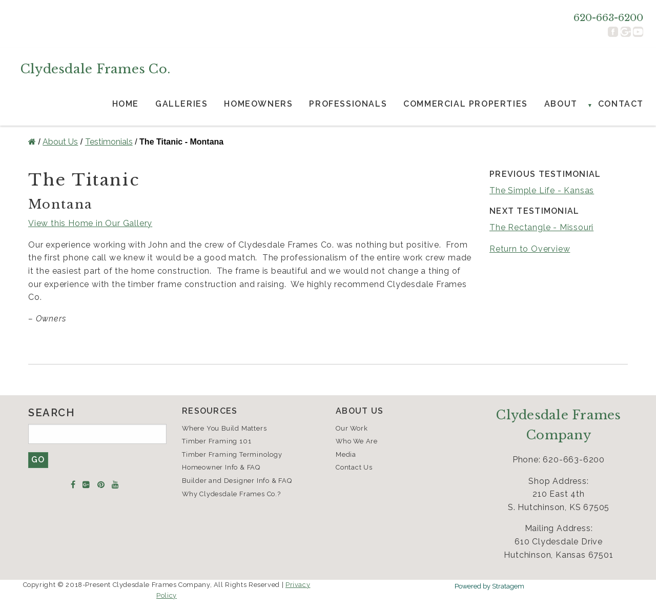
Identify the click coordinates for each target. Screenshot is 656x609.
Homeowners (258, 104)
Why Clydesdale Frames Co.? (231, 494)
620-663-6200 (608, 17)
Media (346, 454)
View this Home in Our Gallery (90, 223)
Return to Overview (529, 249)
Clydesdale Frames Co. (95, 69)
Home (125, 104)
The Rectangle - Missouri (541, 227)
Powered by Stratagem (489, 586)
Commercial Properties (465, 104)
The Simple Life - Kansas (541, 190)
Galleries (181, 104)
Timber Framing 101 (216, 441)
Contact (621, 104)
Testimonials (109, 142)
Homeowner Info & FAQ (221, 467)
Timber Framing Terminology (232, 454)
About (561, 104)
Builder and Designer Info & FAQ (237, 480)
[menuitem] (125, 104)
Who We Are (357, 441)
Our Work (351, 428)
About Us (60, 142)
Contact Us (354, 467)
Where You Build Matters (224, 428)
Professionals (348, 104)
